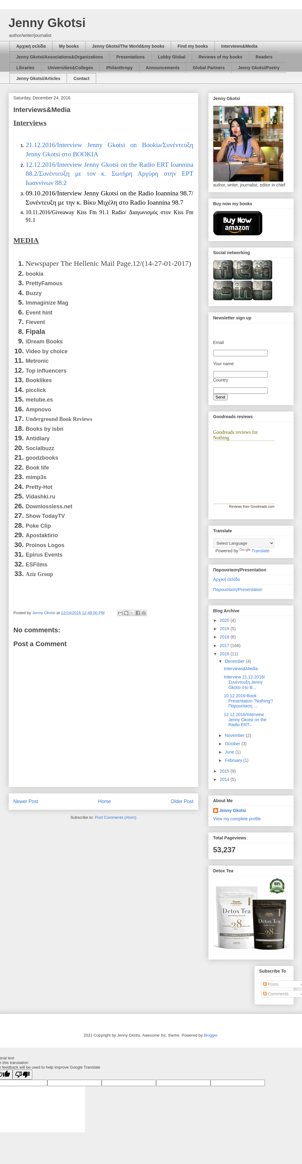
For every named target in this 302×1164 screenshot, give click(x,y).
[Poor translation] (22, 1075)
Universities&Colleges (70, 67)
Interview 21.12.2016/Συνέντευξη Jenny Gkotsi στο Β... (244, 682)
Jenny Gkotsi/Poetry (259, 67)
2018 (225, 636)
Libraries (25, 67)
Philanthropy (119, 67)
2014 (225, 779)
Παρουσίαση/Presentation (237, 589)
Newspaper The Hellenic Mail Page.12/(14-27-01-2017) (108, 263)
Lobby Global (171, 56)
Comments (276, 993)
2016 (225, 653)
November (235, 735)
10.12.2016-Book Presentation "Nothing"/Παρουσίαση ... (248, 701)
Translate (254, 550)
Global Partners (209, 67)
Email (218, 342)
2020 (225, 620)
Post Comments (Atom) (115, 817)
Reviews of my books (220, 56)
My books (69, 46)
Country (220, 380)
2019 (225, 628)
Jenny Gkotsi (47, 23)
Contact (81, 78)
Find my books (193, 46)
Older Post (182, 801)
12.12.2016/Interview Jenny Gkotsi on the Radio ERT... (245, 719)
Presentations (130, 56)
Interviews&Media (239, 46)
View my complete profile (237, 818)
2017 (225, 645)
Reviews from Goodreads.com (252, 506)
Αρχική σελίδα (31, 46)
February (234, 760)
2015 (225, 771)
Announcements (163, 67)
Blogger (210, 1035)
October (233, 743)
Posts (271, 984)
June (230, 752)
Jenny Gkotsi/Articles (38, 78)
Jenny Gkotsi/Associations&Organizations (59, 56)
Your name (223, 363)
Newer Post (26, 801)
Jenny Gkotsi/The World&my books (128, 46)
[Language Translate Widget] (243, 543)
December (235, 661)
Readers (264, 56)
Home (104, 801)
